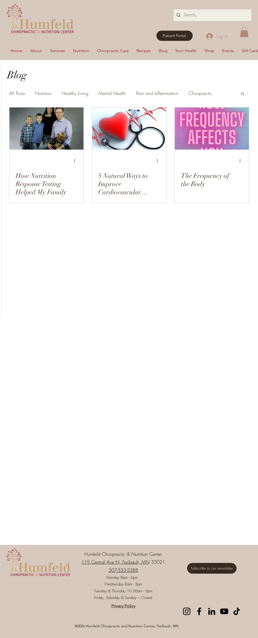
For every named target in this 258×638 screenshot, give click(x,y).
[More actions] (76, 161)
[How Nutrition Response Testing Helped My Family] (46, 128)
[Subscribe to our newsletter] (212, 568)
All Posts (17, 93)
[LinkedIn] (212, 611)
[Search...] (212, 15)
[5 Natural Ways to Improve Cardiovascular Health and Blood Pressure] (129, 128)
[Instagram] (187, 611)
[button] (244, 32)
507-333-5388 (123, 570)
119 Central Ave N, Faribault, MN (115, 562)
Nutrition (43, 93)
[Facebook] (199, 611)
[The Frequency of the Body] (212, 128)
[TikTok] (237, 611)
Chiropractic (200, 93)
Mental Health (112, 93)
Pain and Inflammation (157, 93)
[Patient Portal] (174, 36)
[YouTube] (224, 611)
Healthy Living (75, 93)
